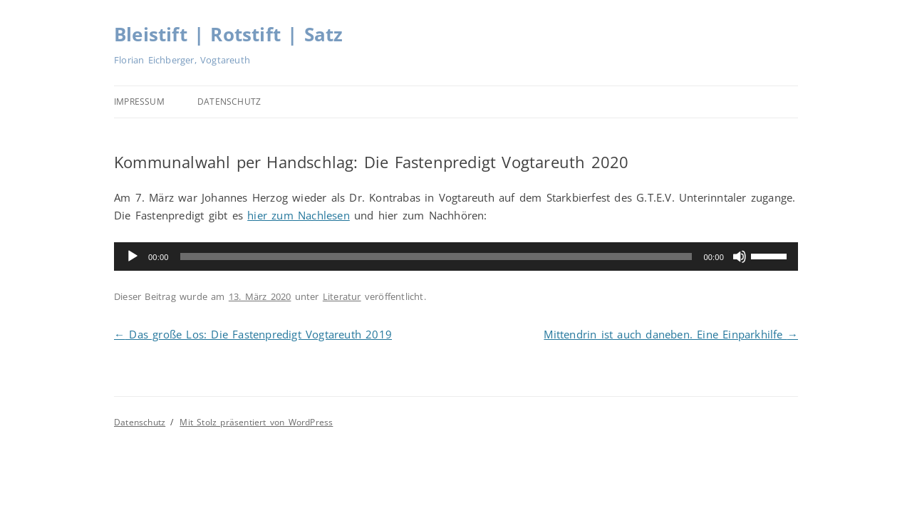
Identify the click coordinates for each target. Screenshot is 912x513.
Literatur (342, 296)
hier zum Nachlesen (298, 215)
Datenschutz (229, 101)
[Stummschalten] (739, 256)
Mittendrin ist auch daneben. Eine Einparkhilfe (671, 334)
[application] (456, 256)
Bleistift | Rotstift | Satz (228, 34)
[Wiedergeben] (132, 256)
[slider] (436, 256)
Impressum (139, 101)
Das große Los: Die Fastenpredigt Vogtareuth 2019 (253, 334)
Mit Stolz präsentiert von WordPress (256, 422)
